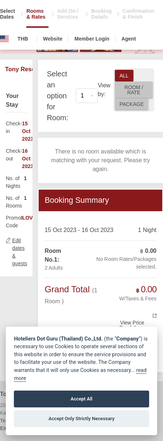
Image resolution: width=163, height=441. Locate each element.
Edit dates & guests (19, 251)
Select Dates (7, 14)
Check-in (14, 127)
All (124, 76)
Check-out (14, 154)
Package (132, 104)
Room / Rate (133, 89)
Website (52, 39)
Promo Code (13, 221)
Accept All (81, 399)
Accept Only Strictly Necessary (81, 418)
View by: (104, 89)
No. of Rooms (14, 202)
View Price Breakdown (132, 325)
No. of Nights (13, 182)
